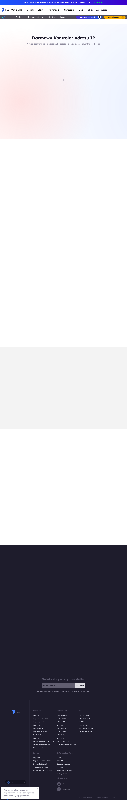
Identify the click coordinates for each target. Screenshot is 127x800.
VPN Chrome (61, 732)
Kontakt (60, 761)
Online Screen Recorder (41, 745)
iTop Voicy (36, 725)
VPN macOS (61, 719)
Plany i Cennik (38, 748)
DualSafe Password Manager (43, 741)
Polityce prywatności (20, 795)
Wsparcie (36, 758)
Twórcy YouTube (62, 774)
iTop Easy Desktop (40, 722)
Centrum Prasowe (63, 764)
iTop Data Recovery (40, 732)
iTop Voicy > (98, 2)
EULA (114, 797)
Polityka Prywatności (103, 797)
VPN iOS (60, 725)
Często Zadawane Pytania (42, 761)
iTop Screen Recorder (40, 719)
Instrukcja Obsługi (40, 764)
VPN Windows (62, 715)
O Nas (59, 758)
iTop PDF (36, 738)
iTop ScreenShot (39, 728)
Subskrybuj (79, 686)
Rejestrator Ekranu (85, 732)
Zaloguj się (101, 10)
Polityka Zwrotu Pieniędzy (85, 797)
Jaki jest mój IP (84, 719)
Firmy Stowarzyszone (64, 770)
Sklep (90, 10)
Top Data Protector (40, 735)
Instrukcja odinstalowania (42, 770)
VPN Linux (60, 738)
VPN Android (61, 728)
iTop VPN (36, 715)
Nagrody (60, 767)
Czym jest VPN (84, 715)
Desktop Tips (83, 725)
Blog (62, 17)
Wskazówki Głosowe (86, 728)
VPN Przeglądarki (63, 741)
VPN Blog (82, 722)
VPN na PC (61, 722)
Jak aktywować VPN (40, 767)
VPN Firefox (61, 735)
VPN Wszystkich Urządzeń (66, 745)
